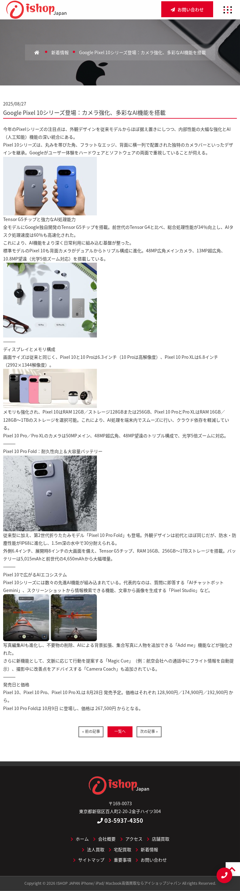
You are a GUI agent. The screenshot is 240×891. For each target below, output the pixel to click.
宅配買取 (120, 849)
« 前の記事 (91, 731)
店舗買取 (158, 839)
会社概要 (104, 839)
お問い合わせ (187, 9)
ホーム (80, 839)
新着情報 (147, 849)
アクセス (131, 839)
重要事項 (120, 860)
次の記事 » (149, 731)
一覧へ (120, 731)
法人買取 (93, 849)
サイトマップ (88, 860)
